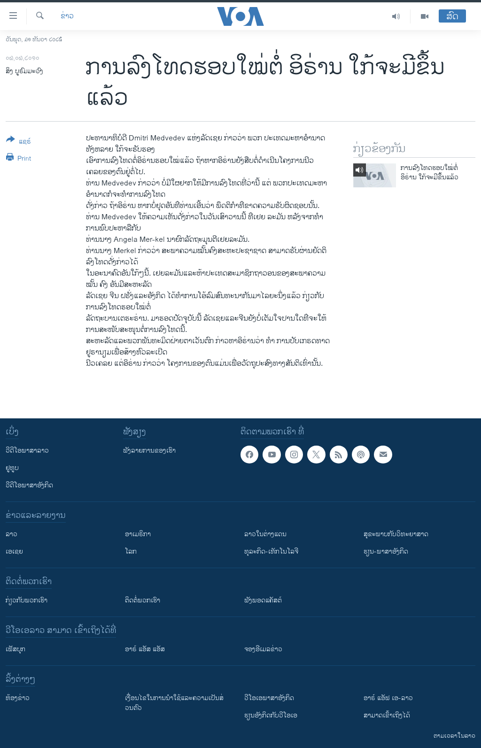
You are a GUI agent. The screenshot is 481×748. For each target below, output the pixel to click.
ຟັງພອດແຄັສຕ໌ (263, 600)
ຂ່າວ (67, 16)
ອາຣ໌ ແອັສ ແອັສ (145, 649)
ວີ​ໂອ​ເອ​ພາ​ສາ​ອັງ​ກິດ (269, 698)
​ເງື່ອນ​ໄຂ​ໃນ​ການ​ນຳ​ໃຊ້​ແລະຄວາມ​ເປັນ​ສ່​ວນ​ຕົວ (174, 703)
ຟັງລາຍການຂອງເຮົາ (149, 450)
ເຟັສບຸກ (15, 649)
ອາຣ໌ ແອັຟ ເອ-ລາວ (388, 698)
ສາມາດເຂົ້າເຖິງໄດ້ (387, 715)
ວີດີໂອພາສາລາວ (27, 450)
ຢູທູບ (12, 468)
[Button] (18, 142)
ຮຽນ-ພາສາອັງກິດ (386, 551)
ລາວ (11, 534)
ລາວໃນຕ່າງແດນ (265, 534)
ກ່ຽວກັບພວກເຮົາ (26, 600)
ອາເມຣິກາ (138, 534)
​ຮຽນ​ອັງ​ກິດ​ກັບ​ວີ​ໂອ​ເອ (270, 715)
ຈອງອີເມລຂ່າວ (263, 649)
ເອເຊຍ (14, 551)
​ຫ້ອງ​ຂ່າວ (18, 698)
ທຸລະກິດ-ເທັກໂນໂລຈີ (271, 551)
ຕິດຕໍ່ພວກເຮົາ (142, 600)
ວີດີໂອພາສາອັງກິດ (29, 485)
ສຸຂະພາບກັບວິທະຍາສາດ (396, 534)
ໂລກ (131, 551)
